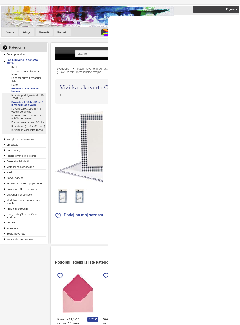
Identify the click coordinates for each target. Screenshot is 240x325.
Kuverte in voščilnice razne (27, 130)
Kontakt (62, 32)
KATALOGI (115, 32)
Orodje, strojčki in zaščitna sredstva (22, 215)
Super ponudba (16, 54)
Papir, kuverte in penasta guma (22, 61)
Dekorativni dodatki (18, 161)
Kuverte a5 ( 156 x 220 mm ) (28, 126)
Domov (10, 32)
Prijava (231, 9)
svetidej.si (63, 68)
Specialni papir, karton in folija (25, 72)
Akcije (27, 32)
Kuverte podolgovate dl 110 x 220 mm (27, 97)
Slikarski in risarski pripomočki (24, 183)
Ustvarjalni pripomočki (20, 194)
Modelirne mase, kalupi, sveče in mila (24, 201)
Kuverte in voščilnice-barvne (25, 90)
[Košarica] (216, 32)
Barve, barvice (15, 177)
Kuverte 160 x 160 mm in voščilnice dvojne (26, 110)
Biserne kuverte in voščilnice (28, 122)
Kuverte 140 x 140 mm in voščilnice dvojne (26, 117)
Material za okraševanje (20, 166)
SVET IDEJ (147, 32)
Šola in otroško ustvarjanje (22, 189)
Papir (14, 67)
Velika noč (13, 228)
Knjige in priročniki (17, 208)
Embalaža (12, 144)
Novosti (44, 32)
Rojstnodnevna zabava (20, 239)
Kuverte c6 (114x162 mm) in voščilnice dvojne (27, 103)
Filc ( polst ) (13, 150)
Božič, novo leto (16, 233)
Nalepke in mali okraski (20, 139)
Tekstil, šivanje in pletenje (21, 155)
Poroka (11, 222)
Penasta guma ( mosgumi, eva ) (26, 79)
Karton (15, 84)
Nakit (10, 172)
